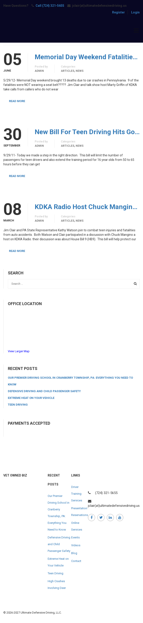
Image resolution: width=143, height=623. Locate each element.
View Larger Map (19, 351)
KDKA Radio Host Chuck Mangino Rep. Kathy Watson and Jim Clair (87, 207)
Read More (17, 101)
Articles (67, 70)
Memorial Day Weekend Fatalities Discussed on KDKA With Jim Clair (87, 57)
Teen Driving (18, 404)
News (79, 70)
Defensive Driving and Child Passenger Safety (44, 391)
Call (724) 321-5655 (50, 5)
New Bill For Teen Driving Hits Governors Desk (87, 132)
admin (39, 70)
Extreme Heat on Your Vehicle (31, 398)
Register (118, 12)
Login (135, 12)
